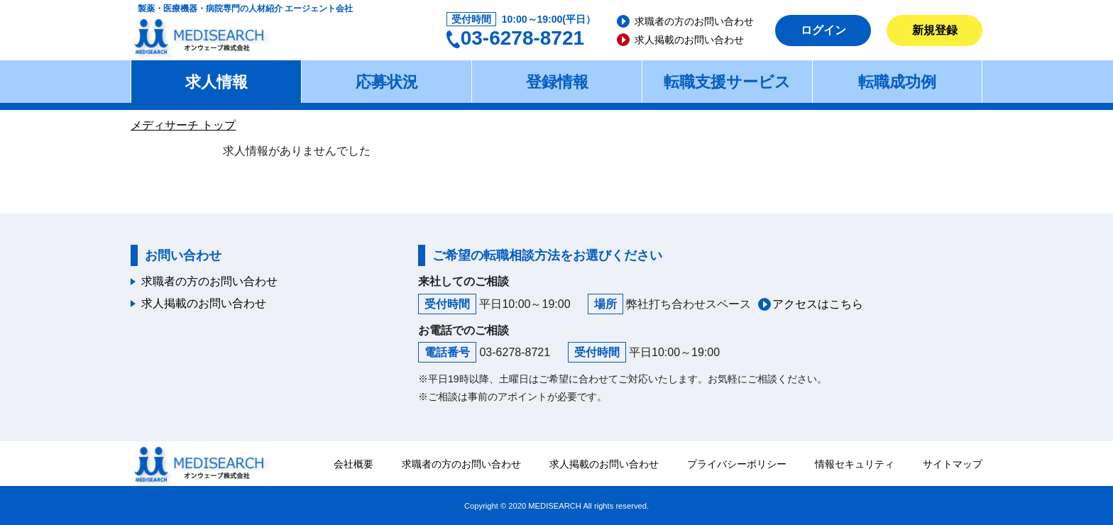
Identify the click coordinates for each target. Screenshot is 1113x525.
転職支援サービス (727, 82)
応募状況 (387, 82)
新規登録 (935, 30)
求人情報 (216, 82)
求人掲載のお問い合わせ (689, 39)
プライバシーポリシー (736, 464)
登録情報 (557, 82)
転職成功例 (897, 82)
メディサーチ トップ (183, 125)
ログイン (823, 30)
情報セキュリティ (854, 464)
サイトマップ (952, 464)
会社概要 (353, 464)
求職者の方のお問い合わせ (694, 21)
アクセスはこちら (817, 304)
